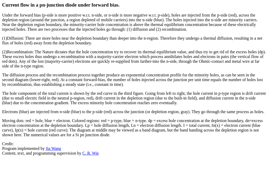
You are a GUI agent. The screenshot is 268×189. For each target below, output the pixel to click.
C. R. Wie (90, 153)
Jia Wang (53, 148)
